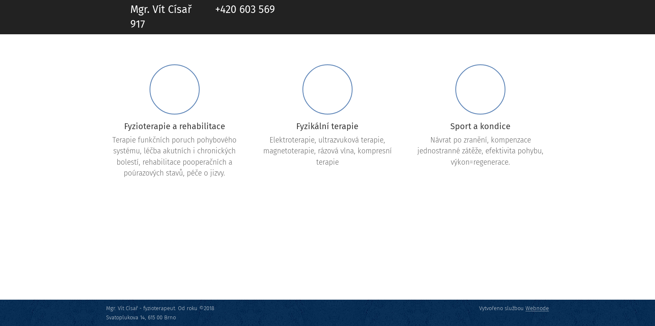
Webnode (537, 308)
